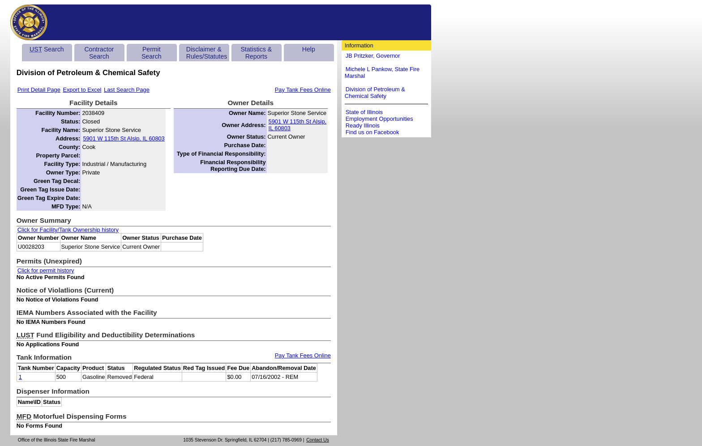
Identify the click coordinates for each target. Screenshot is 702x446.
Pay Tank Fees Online (303, 89)
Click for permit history (45, 270)
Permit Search (151, 53)
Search (47, 49)
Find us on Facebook (372, 132)
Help (308, 49)
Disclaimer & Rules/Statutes (206, 53)
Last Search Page (127, 89)
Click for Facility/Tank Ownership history (68, 229)
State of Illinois (364, 112)
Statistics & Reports (256, 53)
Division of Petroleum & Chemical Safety (375, 92)
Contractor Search (99, 53)
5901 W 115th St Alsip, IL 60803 (123, 138)
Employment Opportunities (379, 118)
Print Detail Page (38, 89)
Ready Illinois (363, 125)
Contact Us (317, 440)
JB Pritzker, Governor (373, 55)
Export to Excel (82, 89)
